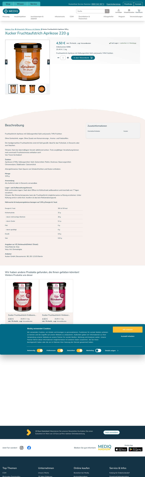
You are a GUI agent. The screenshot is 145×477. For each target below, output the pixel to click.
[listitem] (22, 307)
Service (33, 4)
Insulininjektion (20, 16)
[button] (9, 62)
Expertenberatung (113, 4)
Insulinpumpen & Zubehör (37, 17)
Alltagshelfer (109, 16)
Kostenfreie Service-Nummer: (86, 4)
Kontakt (138, 4)
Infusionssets (60, 16)
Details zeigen (110, 473)
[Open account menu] (118, 11)
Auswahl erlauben (127, 458)
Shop (8, 4)
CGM (72, 16)
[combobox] (92, 11)
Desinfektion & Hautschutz (84, 17)
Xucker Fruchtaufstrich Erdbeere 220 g (24, 315)
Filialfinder (128, 4)
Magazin (122, 16)
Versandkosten (86, 43)
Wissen (20, 4)
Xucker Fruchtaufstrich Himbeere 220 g (58, 315)
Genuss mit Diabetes (33, 29)
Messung (5, 16)
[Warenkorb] (139, 11)
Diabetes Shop (9, 29)
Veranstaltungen (136, 16)
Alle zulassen (128, 452)
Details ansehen (16, 326)
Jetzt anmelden (111, 432)
